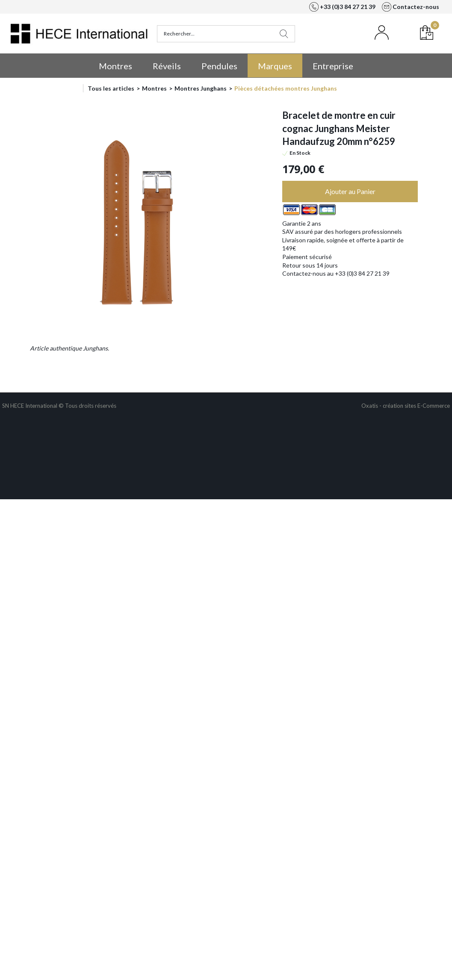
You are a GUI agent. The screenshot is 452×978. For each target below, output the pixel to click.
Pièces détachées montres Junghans (285, 88)
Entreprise (333, 66)
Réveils (167, 66)
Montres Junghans (200, 88)
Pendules (219, 66)
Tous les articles (111, 88)
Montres (115, 66)
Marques (275, 66)
